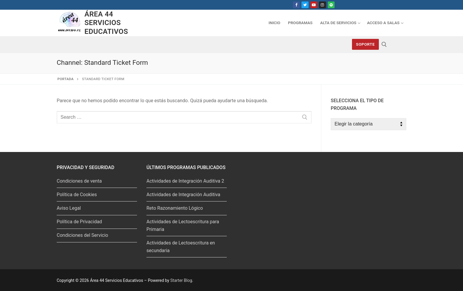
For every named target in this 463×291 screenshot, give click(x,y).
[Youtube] (313, 4)
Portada (66, 79)
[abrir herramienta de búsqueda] (384, 44)
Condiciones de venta (79, 181)
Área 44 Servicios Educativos (106, 22)
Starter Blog (181, 280)
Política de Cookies (77, 194)
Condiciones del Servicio (82, 235)
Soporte (365, 44)
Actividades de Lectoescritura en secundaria (180, 246)
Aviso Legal (69, 208)
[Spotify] (331, 4)
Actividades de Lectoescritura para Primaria (182, 225)
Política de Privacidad (79, 221)
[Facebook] (296, 4)
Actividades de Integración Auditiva (183, 194)
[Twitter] (304, 4)
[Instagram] (322, 4)
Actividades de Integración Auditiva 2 (185, 181)
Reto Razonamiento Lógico (174, 208)
